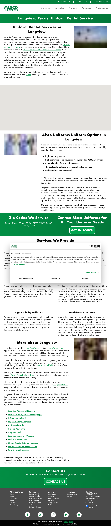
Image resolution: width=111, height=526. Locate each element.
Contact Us (55, 481)
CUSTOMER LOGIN (101, 2)
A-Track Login (14, 505)
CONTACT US (82, 2)
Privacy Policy (19, 264)
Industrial (51, 501)
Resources (13, 498)
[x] (40, 514)
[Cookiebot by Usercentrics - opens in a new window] (91, 246)
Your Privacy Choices (93, 506)
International (71, 496)
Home (12, 494)
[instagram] (53, 514)
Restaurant (51, 496)
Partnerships (102, 8)
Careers (12, 503)
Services (45, 8)
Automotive (52, 494)
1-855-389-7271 (64, 2)
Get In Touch (82, 230)
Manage (56, 278)
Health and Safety (35, 503)
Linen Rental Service (35, 498)
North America (72, 494)
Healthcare (51, 505)
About (12, 501)
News (12, 496)
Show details (91, 272)
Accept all (85, 278)
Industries (59, 8)
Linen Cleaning (34, 501)
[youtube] (79, 514)
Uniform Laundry (34, 496)
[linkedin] (66, 514)
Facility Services (34, 505)
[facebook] (27, 514)
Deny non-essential (26, 278)
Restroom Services (35, 507)
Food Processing (53, 498)
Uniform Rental (34, 494)
